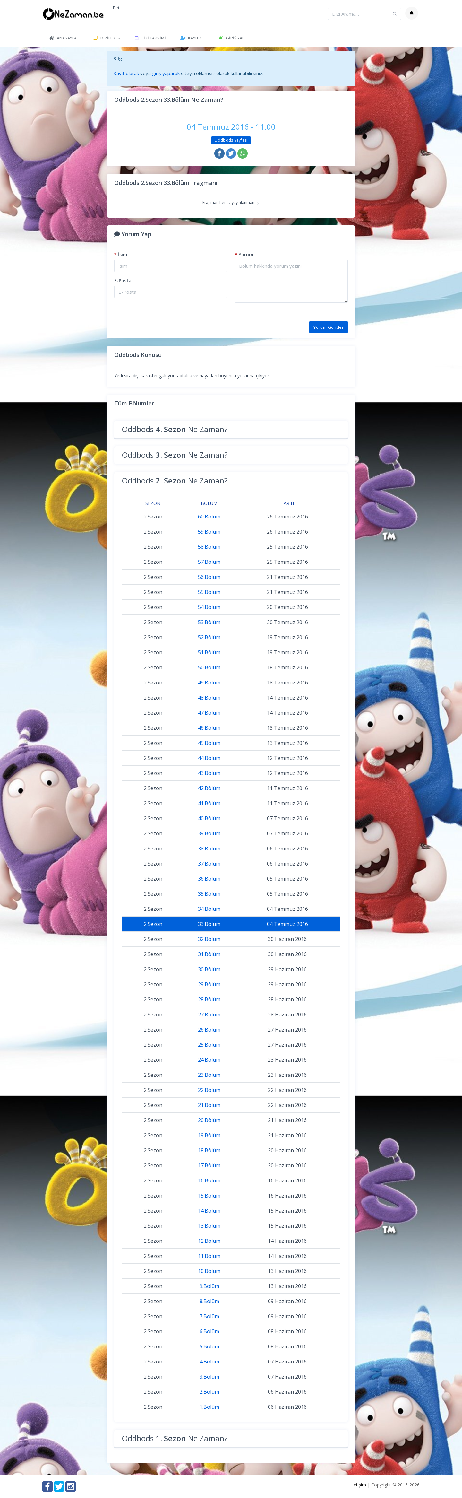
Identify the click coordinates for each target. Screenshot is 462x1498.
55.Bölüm (209, 592)
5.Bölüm (209, 1346)
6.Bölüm (209, 1331)
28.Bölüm (209, 999)
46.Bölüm (209, 727)
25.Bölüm (209, 1044)
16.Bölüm (209, 1180)
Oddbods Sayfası (230, 140)
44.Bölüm (209, 758)
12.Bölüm (209, 1240)
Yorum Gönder (328, 327)
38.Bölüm (209, 848)
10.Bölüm (209, 1271)
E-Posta (123, 280)
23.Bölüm (209, 1074)
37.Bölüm (209, 863)
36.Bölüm (209, 878)
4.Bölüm (209, 1361)
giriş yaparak (166, 73)
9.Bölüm (209, 1286)
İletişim (358, 1485)
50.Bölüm (209, 667)
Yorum (244, 254)
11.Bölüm (209, 1255)
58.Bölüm (209, 546)
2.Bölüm (209, 1391)
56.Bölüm (209, 576)
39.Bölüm (209, 833)
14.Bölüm (209, 1210)
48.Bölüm (209, 697)
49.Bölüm (209, 682)
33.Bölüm (209, 924)
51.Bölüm (209, 652)
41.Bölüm (209, 803)
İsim (120, 254)
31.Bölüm (209, 954)
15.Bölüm (209, 1195)
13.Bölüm (209, 1225)
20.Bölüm (209, 1120)
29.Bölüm (209, 984)
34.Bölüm (209, 908)
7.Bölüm (209, 1316)
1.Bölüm (209, 1406)
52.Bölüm (209, 637)
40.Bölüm (209, 818)
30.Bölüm (209, 969)
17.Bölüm (209, 1165)
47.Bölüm (209, 712)
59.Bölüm (209, 531)
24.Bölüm (209, 1059)
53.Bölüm (209, 622)
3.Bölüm (209, 1376)
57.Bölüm (209, 561)
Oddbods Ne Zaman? (175, 429)
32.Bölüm (209, 939)
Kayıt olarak (126, 73)
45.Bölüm (209, 742)
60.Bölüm (209, 516)
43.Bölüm (209, 773)
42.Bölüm (209, 788)
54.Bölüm (209, 607)
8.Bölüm (209, 1301)
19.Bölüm (209, 1135)
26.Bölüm (209, 1029)
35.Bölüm (209, 893)
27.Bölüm (209, 1014)
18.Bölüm (209, 1150)
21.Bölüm (209, 1105)
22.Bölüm (209, 1089)
